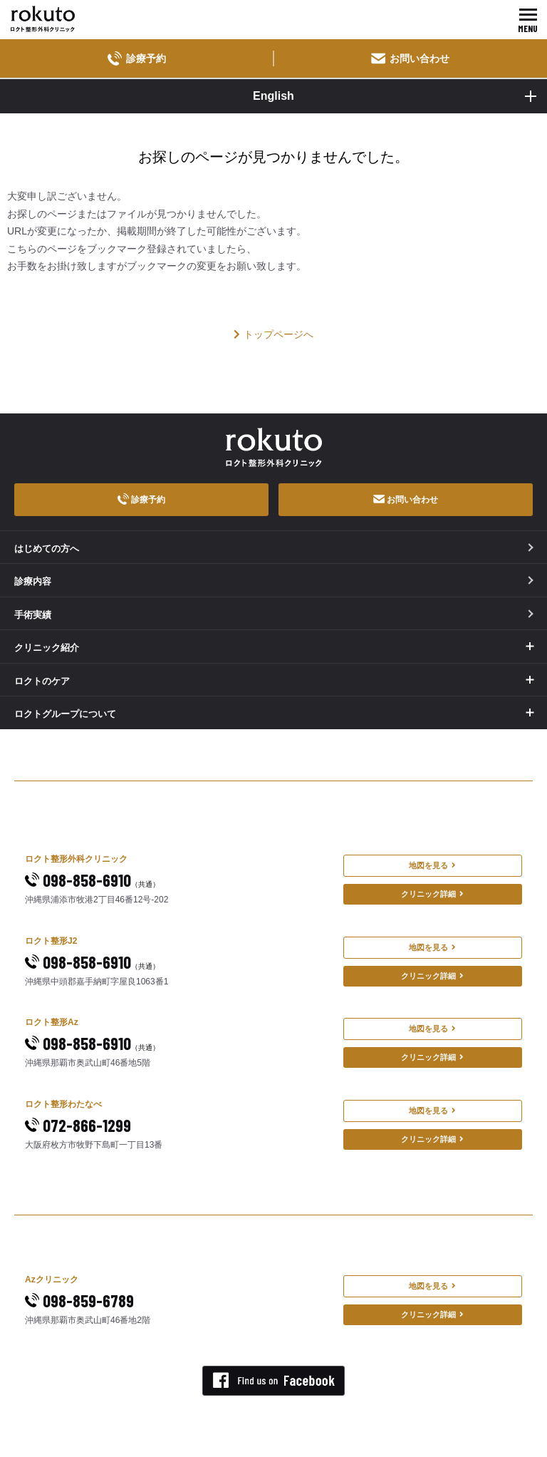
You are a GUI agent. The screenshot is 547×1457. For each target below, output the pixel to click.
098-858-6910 (92, 880)
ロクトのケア (42, 681)
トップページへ (273, 334)
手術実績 (273, 614)
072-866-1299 (78, 1125)
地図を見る (432, 865)
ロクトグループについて (65, 714)
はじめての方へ (273, 548)
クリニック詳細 (432, 894)
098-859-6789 (79, 1300)
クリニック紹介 (46, 647)
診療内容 (273, 581)
